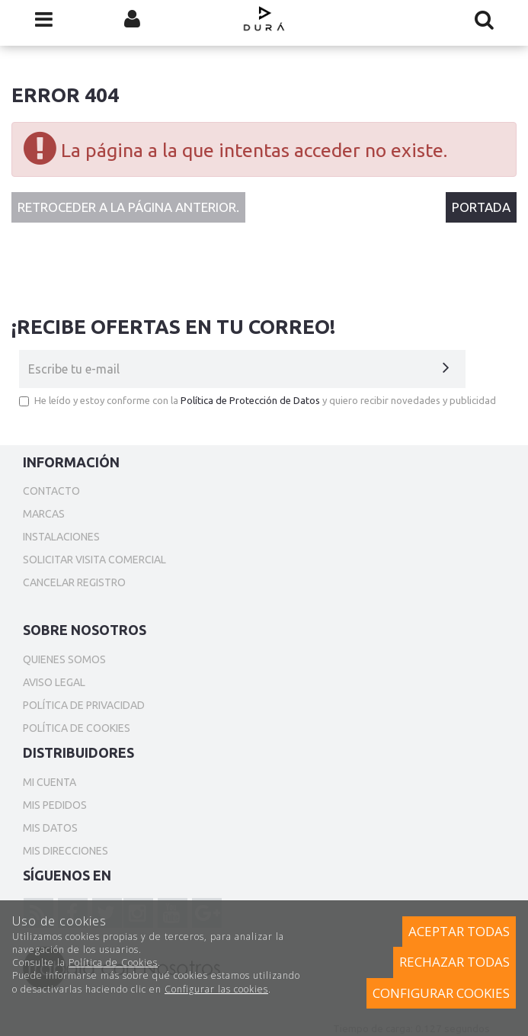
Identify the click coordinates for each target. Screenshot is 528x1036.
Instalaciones (61, 537)
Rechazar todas (454, 961)
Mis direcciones (65, 851)
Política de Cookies (113, 962)
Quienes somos (64, 659)
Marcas (44, 514)
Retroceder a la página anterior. (128, 207)
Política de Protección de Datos (250, 400)
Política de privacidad (84, 705)
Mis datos (50, 828)
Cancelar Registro (74, 582)
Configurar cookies (441, 993)
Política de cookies (76, 728)
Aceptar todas (459, 931)
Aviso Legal (54, 682)
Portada (481, 207)
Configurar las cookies (216, 989)
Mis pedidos (55, 805)
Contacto (51, 491)
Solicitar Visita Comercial (94, 559)
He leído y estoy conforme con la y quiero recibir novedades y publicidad (257, 400)
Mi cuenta (49, 782)
